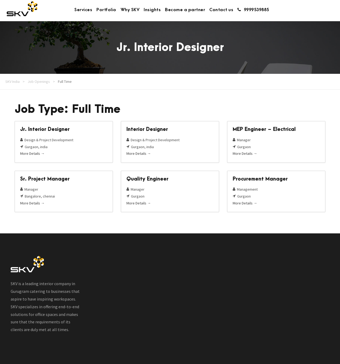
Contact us (221, 9)
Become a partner (185, 9)
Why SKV (130, 9)
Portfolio (106, 9)
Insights (152, 9)
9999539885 (253, 9)
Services (83, 9)
